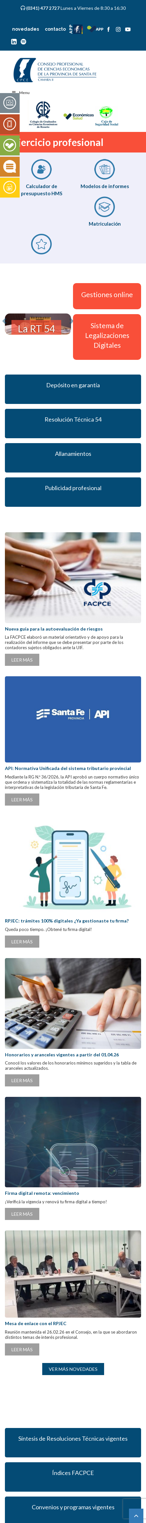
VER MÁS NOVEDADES (73, 1369)
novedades (25, 29)
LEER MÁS (22, 660)
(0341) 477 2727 (43, 8)
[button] (6, 324)
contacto (55, 29)
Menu (20, 92)
